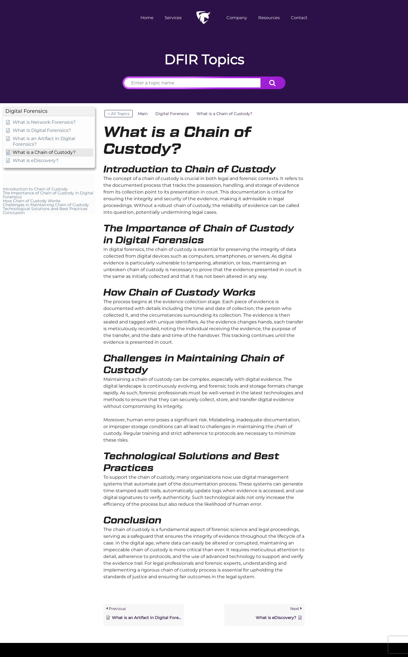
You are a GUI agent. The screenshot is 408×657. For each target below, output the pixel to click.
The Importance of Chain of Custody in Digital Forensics (48, 194)
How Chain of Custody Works (31, 200)
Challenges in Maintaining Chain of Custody (46, 204)
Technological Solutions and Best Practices (45, 208)
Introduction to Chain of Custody (35, 189)
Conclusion (14, 212)
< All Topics (119, 113)
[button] (49, 111)
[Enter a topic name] (192, 82)
